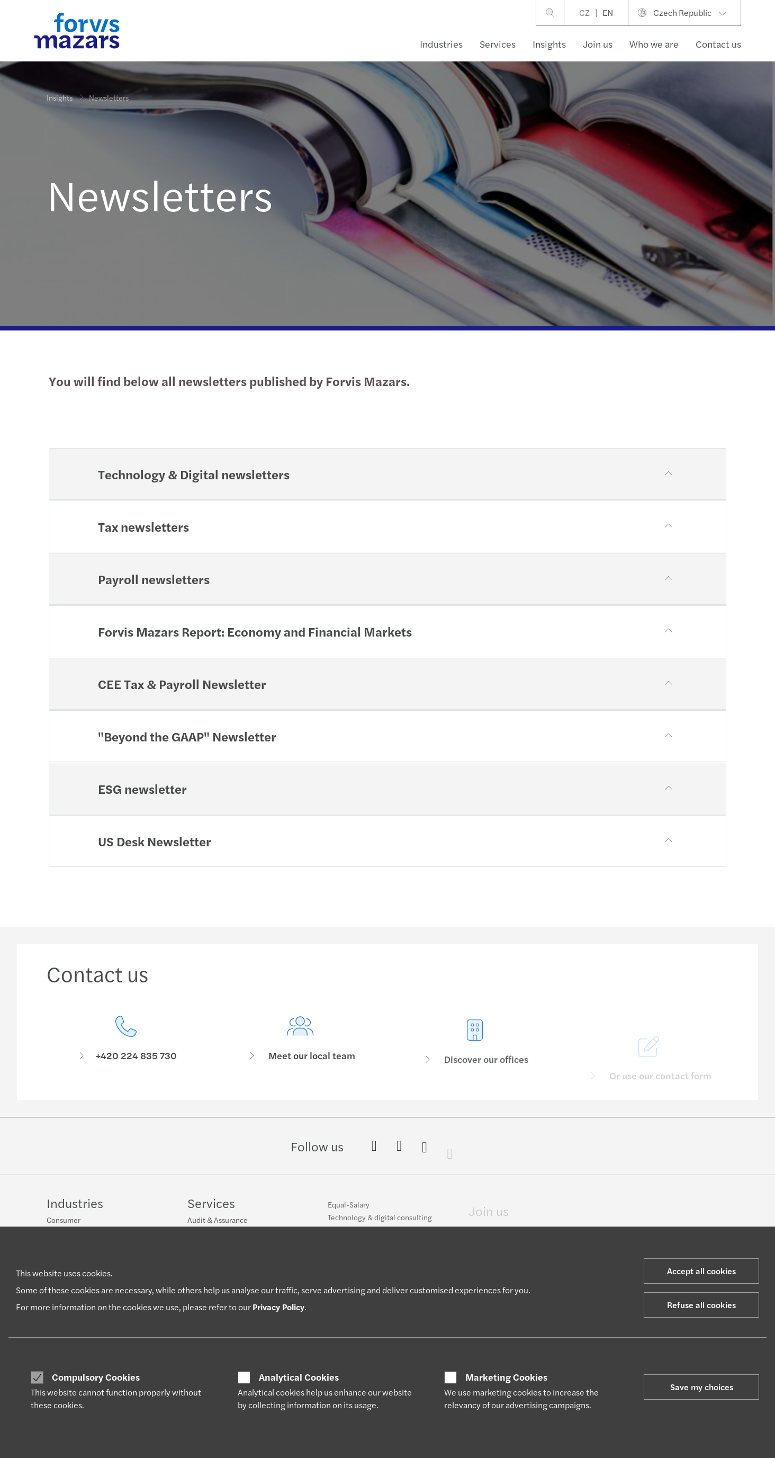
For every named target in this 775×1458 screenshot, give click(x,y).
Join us (597, 43)
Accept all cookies (701, 1271)
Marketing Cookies (506, 1377)
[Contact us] (126, 1042)
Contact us (718, 43)
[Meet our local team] (300, 1059)
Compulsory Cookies (96, 1377)
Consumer (63, 1220)
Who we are (654, 43)
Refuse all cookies (701, 1305)
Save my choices (701, 1387)
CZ (584, 12)
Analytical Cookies (299, 1377)
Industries (441, 43)
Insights (549, 43)
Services (498, 43)
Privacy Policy (278, 1307)
